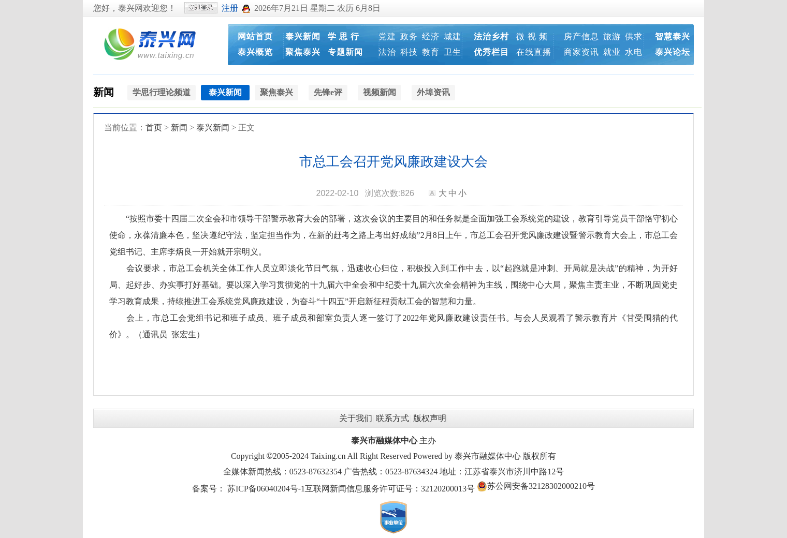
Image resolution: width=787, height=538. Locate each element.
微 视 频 (532, 36)
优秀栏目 (491, 52)
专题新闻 (345, 52)
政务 (409, 36)
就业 (612, 52)
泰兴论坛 (672, 52)
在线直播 (533, 52)
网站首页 (255, 36)
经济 (431, 36)
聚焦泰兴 (302, 52)
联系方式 (392, 418)
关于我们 (355, 418)
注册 (230, 8)
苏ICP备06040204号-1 (266, 488)
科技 (409, 52)
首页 (153, 127)
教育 (431, 52)
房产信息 (581, 36)
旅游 (612, 36)
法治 (387, 52)
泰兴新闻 (302, 36)
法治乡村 (491, 36)
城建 (452, 36)
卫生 (452, 52)
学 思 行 (343, 36)
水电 (634, 52)
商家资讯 (581, 52)
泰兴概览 (255, 52)
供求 (634, 36)
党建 (387, 36)
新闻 (103, 92)
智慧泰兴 (672, 36)
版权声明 (429, 418)
